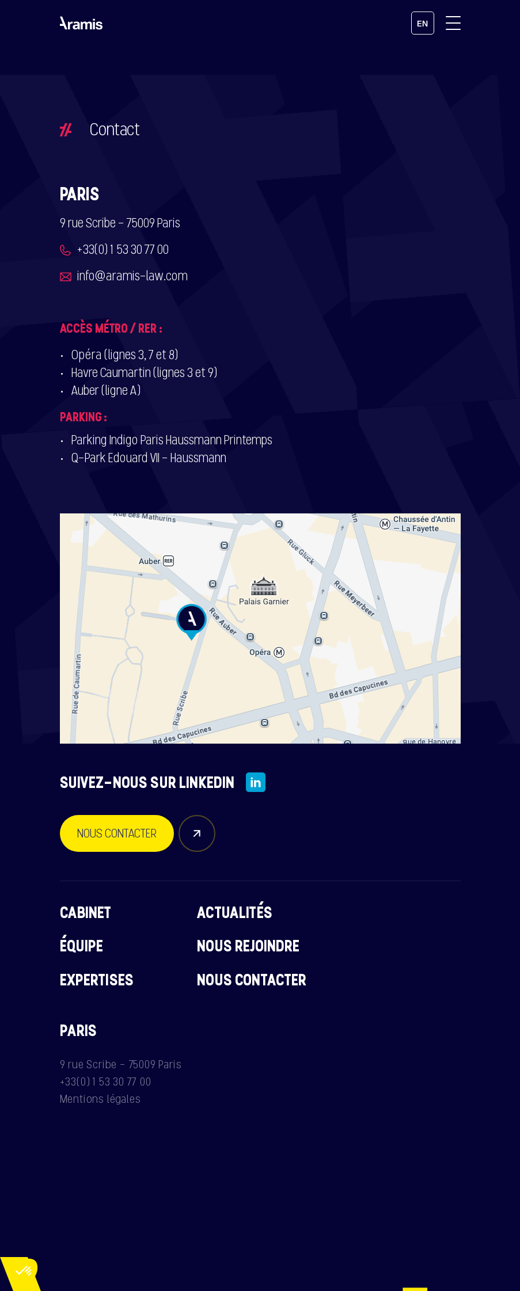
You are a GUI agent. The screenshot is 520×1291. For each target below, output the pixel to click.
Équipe (82, 946)
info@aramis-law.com (132, 276)
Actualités (234, 912)
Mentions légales (100, 1099)
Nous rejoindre (248, 946)
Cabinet (86, 912)
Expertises (97, 980)
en (422, 23)
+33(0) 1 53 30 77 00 (123, 249)
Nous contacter (251, 980)
